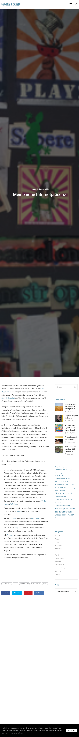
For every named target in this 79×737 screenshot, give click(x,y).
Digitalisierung (6, 583)
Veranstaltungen (60, 568)
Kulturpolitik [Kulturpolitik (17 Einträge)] (60, 484)
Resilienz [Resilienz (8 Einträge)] (74, 500)
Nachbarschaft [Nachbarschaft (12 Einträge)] (60, 491)
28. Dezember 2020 (43, 189)
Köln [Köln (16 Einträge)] (61, 488)
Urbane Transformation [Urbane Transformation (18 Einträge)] (64, 515)
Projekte (10, 535)
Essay (57, 542)
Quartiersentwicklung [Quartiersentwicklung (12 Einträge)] (62, 500)
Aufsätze (13, 504)
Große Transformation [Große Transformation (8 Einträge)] (62, 476)
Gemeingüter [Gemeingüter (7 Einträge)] (69, 470)
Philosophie (35, 518)
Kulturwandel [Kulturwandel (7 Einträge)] (70, 485)
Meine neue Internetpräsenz (39, 194)
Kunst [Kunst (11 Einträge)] (57, 488)
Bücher (44, 501)
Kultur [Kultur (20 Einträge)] (68, 478)
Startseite (13, 518)
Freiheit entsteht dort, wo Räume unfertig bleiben (70, 406)
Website (45, 583)
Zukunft (57, 574)
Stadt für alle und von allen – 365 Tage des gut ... (70, 449)
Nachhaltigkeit (24, 583)
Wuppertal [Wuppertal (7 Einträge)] (58, 518)
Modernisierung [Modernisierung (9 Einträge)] (69, 488)
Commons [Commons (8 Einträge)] (70, 467)
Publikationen (59, 565)
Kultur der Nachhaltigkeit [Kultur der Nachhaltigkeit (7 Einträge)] (62, 482)
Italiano (57, 552)
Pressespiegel (59, 558)
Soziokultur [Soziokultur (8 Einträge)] (58, 503)
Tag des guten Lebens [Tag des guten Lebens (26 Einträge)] (65, 508)
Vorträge (58, 571)
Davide (33, 189)
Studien (6, 504)
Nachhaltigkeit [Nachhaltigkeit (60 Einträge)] (63, 493)
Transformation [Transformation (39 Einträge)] (63, 511)
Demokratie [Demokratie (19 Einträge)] (60, 470)
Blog (16, 528)
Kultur (16, 583)
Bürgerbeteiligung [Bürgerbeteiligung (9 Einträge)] (61, 467)
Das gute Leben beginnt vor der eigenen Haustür (70, 428)
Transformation (35, 583)
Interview (58, 549)
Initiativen (58, 545)
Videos (19, 511)
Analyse (57, 539)
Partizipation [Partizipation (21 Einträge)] (60, 496)
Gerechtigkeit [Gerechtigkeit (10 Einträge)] (59, 473)
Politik (57, 555)
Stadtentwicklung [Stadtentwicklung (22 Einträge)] (62, 505)
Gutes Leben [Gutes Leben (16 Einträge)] (60, 479)
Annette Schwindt (8, 398)
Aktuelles (58, 536)
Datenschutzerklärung (16, 733)
